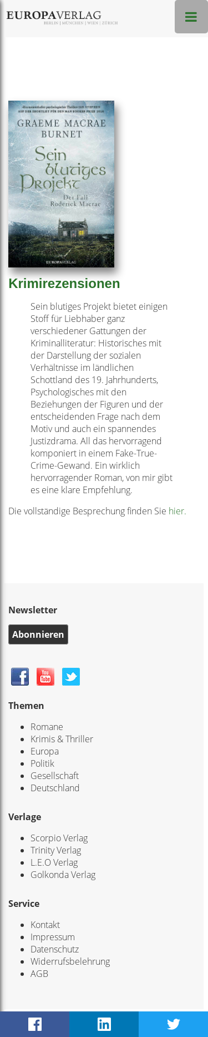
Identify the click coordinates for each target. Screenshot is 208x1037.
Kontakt (45, 925)
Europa (45, 751)
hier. (176, 511)
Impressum (53, 937)
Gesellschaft (55, 776)
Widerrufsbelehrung (70, 961)
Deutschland (55, 788)
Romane (47, 727)
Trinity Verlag (56, 850)
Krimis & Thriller (62, 739)
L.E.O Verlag (54, 862)
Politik (42, 763)
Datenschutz (55, 949)
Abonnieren (38, 634)
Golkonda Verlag (63, 875)
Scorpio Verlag (59, 838)
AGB (39, 973)
